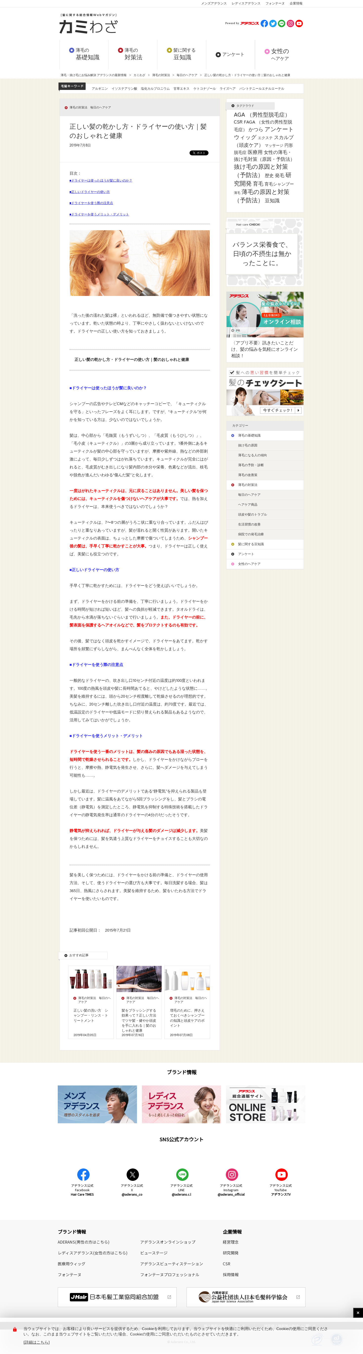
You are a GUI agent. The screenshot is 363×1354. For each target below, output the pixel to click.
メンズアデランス (214, 3)
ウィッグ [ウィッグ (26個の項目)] (245, 138)
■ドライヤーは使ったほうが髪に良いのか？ (101, 180)
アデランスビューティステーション (171, 1264)
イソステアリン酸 (124, 88)
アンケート (246, 554)
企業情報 (296, 3)
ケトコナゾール (204, 88)
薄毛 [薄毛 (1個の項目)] (237, 193)
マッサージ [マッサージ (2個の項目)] (274, 145)
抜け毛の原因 (247, 445)
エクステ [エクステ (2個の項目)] (265, 138)
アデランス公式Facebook (82, 1190)
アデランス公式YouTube (280, 1190)
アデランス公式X (132, 1190)
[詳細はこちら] (36, 1342)
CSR (226, 1264)
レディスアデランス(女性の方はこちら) (93, 1253)
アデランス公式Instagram (231, 1190)
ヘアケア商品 (247, 504)
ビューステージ (154, 1253)
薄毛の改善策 (247, 475)
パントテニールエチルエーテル (261, 88)
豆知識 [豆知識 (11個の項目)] (272, 200)
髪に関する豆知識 (251, 544)
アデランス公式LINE (181, 1190)
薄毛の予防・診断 (251, 465)
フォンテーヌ (275, 3)
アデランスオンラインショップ (167, 1242)
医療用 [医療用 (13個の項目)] (255, 152)
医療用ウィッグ (71, 1264)
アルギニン (100, 88)
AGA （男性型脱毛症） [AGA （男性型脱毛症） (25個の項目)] (262, 115)
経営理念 (231, 1242)
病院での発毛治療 (251, 534)
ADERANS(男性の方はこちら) (84, 1242)
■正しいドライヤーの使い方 (90, 192)
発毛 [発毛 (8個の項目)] (279, 175)
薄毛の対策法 (161, 75)
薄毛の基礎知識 (249, 435)
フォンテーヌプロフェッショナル (169, 1274)
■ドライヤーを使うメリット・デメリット (99, 214)
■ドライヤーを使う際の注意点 (91, 203)
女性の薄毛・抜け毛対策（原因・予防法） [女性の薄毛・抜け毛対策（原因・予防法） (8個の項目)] (264, 156)
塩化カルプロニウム (155, 88)
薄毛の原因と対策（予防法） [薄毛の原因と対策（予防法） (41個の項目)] (261, 196)
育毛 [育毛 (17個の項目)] (258, 184)
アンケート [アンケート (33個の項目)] (279, 129)
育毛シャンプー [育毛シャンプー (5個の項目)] (279, 184)
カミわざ (139, 75)
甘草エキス (181, 88)
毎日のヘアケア (187, 75)
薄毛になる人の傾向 (252, 455)
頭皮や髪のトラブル (252, 514)
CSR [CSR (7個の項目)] (238, 122)
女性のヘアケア (249, 564)
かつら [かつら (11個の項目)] (255, 129)
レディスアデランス (246, 3)
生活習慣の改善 (249, 524)
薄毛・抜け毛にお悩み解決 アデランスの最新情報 (94, 75)
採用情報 (231, 1274)
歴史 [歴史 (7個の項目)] (269, 176)
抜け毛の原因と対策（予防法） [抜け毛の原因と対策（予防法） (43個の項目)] (261, 171)
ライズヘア (228, 88)
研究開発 (231, 1253)
